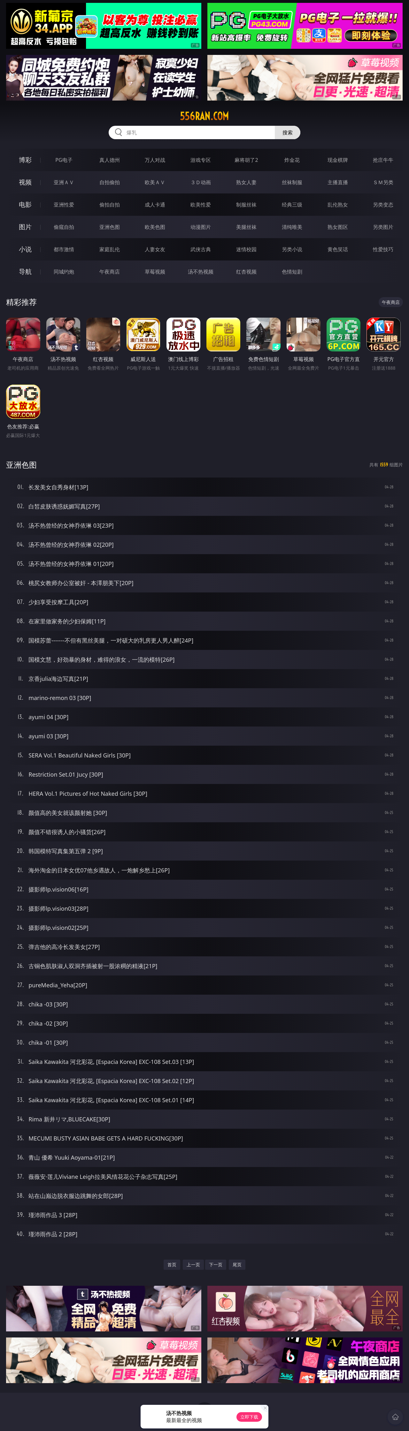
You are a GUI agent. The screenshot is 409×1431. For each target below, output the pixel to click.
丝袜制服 (292, 182)
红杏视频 (246, 271)
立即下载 (249, 1417)
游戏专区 (200, 159)
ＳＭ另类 (383, 182)
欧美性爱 (200, 204)
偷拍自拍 (109, 204)
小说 (25, 249)
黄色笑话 (338, 249)
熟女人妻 (246, 182)
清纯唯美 (292, 226)
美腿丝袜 (246, 226)
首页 (171, 1265)
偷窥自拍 (64, 226)
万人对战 (155, 159)
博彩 (25, 159)
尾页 (237, 1265)
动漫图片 (200, 226)
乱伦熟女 (338, 204)
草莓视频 (155, 271)
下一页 (215, 1265)
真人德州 (109, 159)
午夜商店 (109, 271)
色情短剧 (292, 271)
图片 (25, 226)
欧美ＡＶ (155, 182)
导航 (25, 271)
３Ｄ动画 (200, 182)
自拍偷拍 (109, 182)
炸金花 (292, 159)
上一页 (193, 1265)
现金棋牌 (338, 159)
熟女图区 (338, 226)
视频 (25, 182)
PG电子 (63, 159)
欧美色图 (155, 226)
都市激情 (64, 249)
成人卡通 (155, 204)
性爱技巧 (383, 249)
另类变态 (383, 204)
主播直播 (338, 182)
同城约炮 (64, 271)
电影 (25, 204)
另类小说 (292, 249)
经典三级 (292, 204)
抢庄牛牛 (383, 159)
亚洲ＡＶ (64, 182)
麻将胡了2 (246, 159)
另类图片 (383, 226)
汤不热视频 (200, 271)
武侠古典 (200, 249)
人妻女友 (155, 249)
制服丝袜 (246, 204)
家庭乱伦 (109, 249)
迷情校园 (246, 249)
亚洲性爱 (64, 204)
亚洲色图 (109, 226)
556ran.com (204, 116)
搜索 (287, 132)
